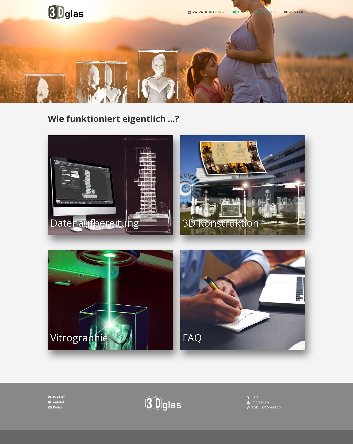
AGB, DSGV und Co (263, 407)
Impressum (257, 402)
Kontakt (56, 397)
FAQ (252, 397)
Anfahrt (56, 402)
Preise (55, 407)
